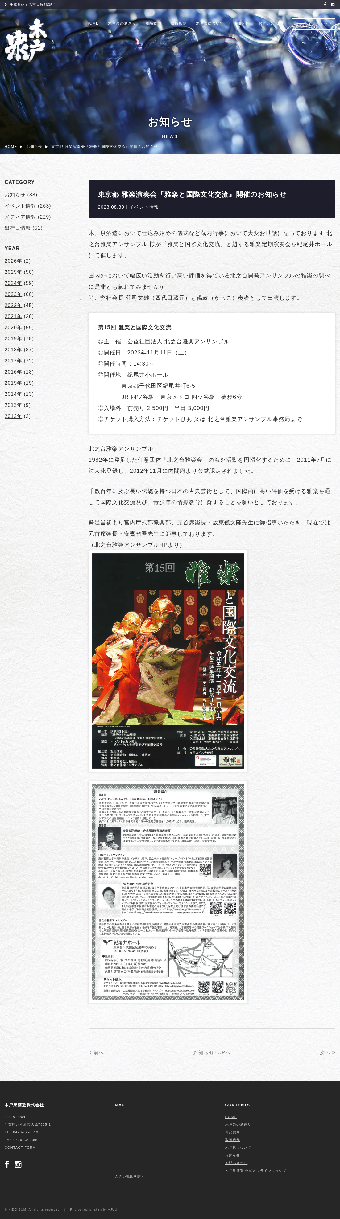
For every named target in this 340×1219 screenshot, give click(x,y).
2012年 (13, 416)
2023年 (13, 294)
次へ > (327, 1052)
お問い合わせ (271, 23)
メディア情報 (20, 217)
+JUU (113, 1209)
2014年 (13, 394)
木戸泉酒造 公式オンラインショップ (255, 1170)
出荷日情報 (18, 228)
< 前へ (96, 1052)
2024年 (13, 283)
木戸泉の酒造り (122, 23)
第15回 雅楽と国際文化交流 (135, 327)
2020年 (13, 327)
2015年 (13, 383)
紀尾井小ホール (148, 375)
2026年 (13, 261)
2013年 (13, 405)
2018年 (13, 349)
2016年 (13, 372)
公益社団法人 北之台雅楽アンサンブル (178, 341)
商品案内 (153, 23)
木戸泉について (210, 23)
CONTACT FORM (20, 1147)
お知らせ (241, 23)
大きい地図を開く (130, 1176)
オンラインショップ (314, 24)
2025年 (13, 272)
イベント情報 (144, 206)
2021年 (13, 316)
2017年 (13, 360)
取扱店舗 (179, 23)
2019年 (13, 338)
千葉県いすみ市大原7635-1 (33, 4)
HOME (92, 23)
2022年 (13, 305)
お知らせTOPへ (212, 1052)
